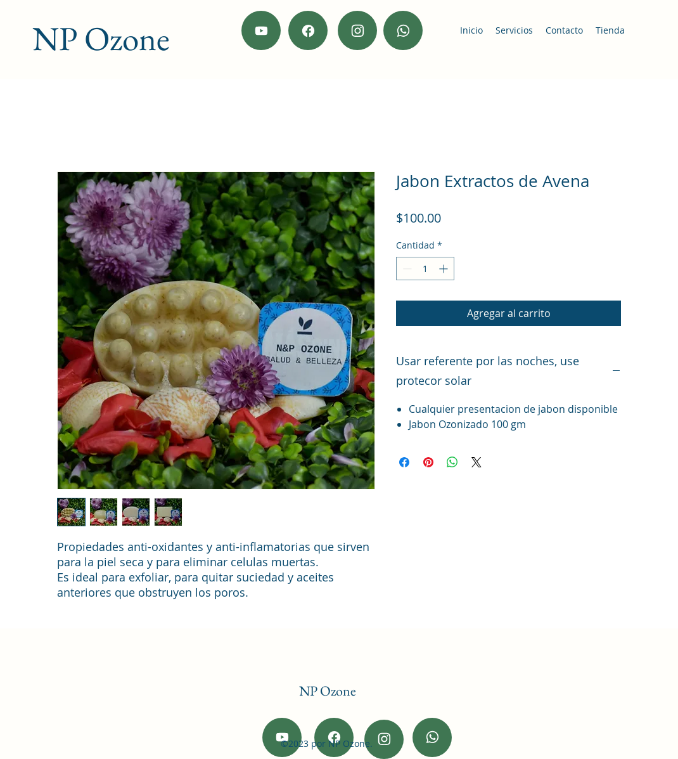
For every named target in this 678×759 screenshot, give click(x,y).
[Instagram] (357, 30)
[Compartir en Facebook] (404, 462)
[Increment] (444, 268)
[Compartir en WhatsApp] (452, 462)
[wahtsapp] (403, 30)
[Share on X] (476, 462)
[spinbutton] (425, 268)
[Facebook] (308, 30)
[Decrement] (406, 268)
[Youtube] (261, 30)
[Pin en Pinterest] (428, 462)
